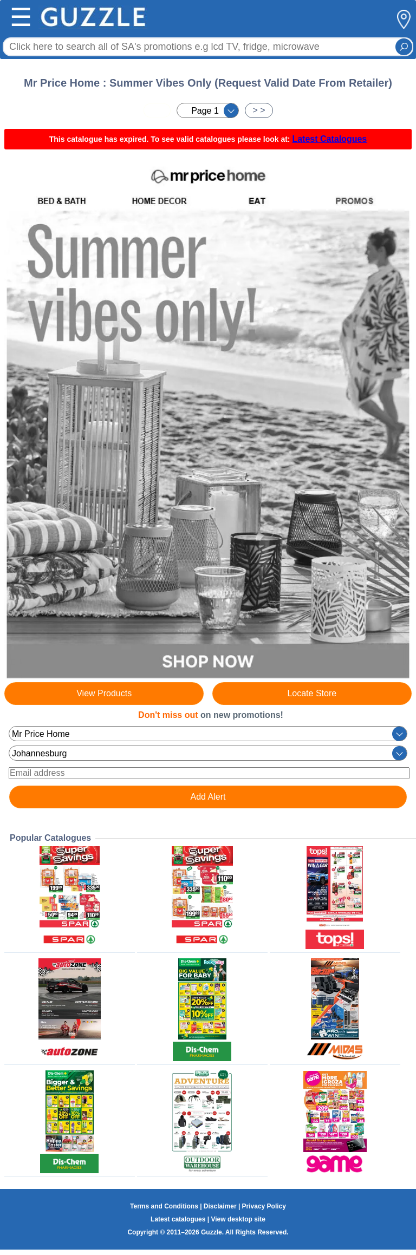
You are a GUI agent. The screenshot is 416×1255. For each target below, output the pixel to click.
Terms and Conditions (164, 1206)
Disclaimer (220, 1206)
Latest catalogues (178, 1219)
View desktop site (238, 1219)
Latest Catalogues (329, 138)
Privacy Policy (264, 1206)
